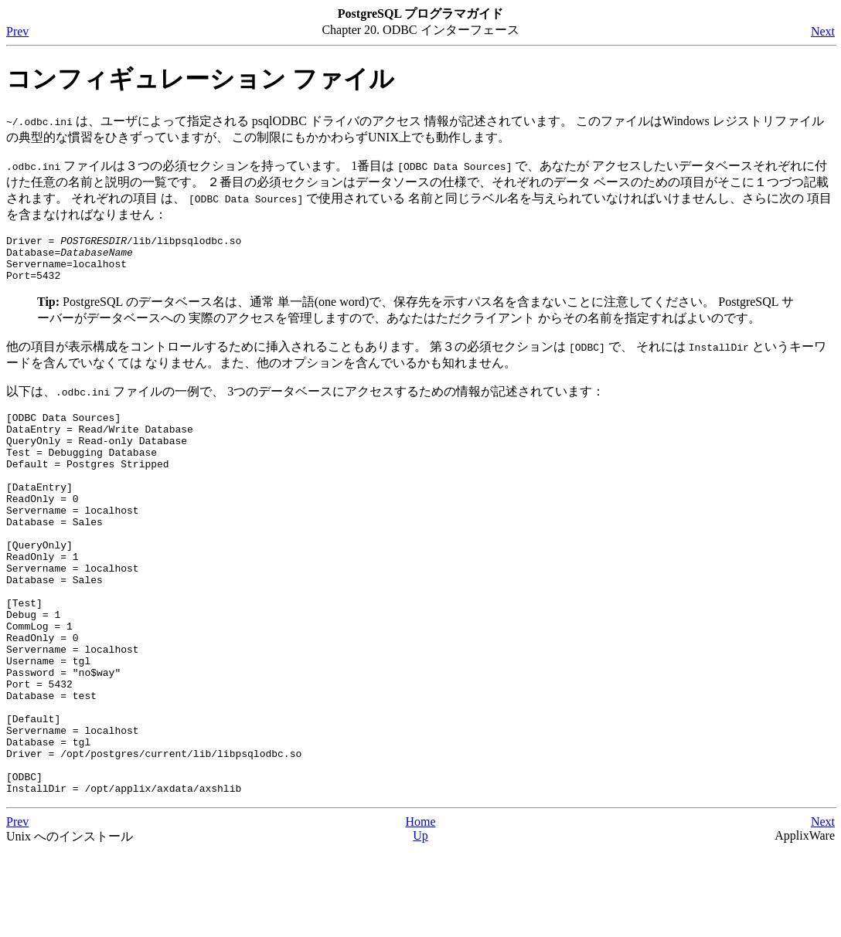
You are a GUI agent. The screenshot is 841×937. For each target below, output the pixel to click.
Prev (17, 31)
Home (420, 907)
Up (420, 921)
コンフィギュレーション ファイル (200, 79)
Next (823, 31)
